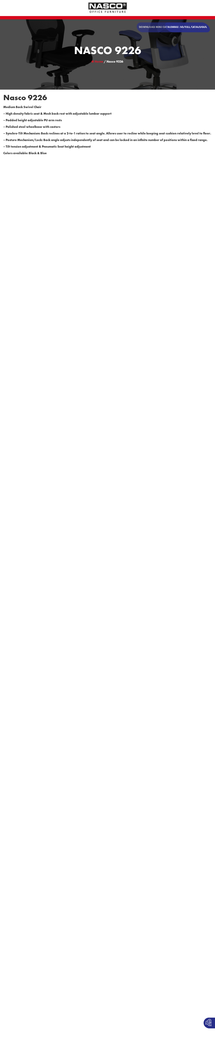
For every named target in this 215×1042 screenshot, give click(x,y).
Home (97, 61)
